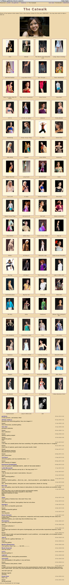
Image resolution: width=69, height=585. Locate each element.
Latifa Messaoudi (7, 468)
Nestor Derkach (6, 515)
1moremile (5, 558)
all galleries (15, 2)
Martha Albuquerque (8, 544)
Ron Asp (4, 485)
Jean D (4, 537)
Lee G (3, 551)
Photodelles (5, 521)
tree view (51, 2)
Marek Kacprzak (7, 548)
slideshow (66, 2)
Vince (3, 497)
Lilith (3, 489)
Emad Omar (5, 576)
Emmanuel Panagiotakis (9, 464)
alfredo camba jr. (7, 419)
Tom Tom (4, 426)
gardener (4, 416)
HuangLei (5, 504)
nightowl (4, 555)
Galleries (23, 2)
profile (9, 2)
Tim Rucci (5, 457)
